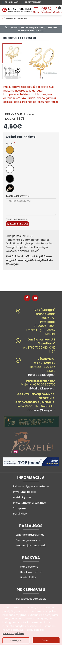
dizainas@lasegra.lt (41, 410)
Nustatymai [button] (16, 640)
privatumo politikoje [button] (13, 633)
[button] (40, 78)
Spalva (9, 143)
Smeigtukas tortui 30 (16, 18)
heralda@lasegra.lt (41, 375)
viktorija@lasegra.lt (42, 388)
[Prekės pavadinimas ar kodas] (50, 10)
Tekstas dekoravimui (18, 195)
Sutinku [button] (46, 640)
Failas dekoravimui (16, 219)
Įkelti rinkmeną (17, 223)
